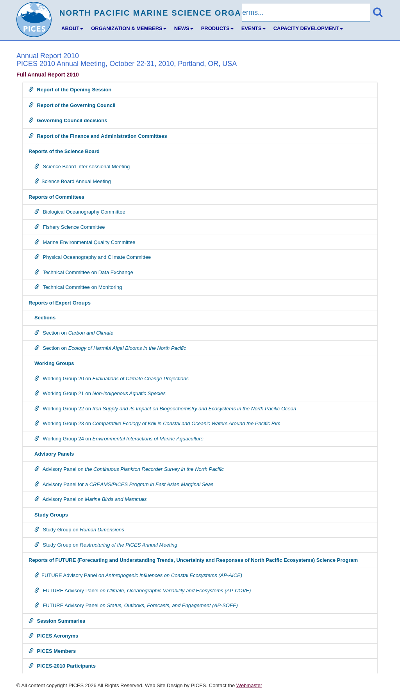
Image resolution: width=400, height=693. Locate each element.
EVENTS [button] (253, 28)
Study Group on (79, 530)
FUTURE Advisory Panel (138, 575)
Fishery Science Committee (69, 227)
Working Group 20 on (111, 378)
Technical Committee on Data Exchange (83, 272)
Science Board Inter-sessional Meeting (82, 166)
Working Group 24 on (119, 439)
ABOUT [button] (72, 28)
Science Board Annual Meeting (72, 181)
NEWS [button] (183, 28)
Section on (73, 333)
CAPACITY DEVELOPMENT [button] (308, 28)
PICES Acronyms (53, 636)
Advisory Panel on (129, 469)
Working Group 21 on (100, 393)
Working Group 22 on (165, 409)
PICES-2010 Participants (62, 666)
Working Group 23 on (157, 423)
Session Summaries (57, 621)
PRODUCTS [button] (217, 28)
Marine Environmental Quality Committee (85, 242)
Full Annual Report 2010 (47, 74)
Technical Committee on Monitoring (78, 287)
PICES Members (52, 651)
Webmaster (249, 685)
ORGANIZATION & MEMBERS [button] (128, 28)
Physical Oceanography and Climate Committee (92, 257)
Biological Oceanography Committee (79, 212)
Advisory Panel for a (123, 484)
